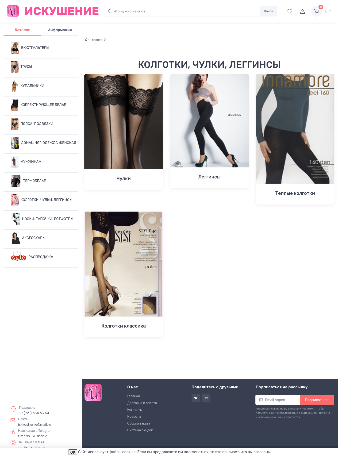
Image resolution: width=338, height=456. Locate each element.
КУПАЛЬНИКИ (27, 86)
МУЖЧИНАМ (26, 162)
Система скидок (140, 430)
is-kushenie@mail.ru (34, 424)
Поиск (268, 11)
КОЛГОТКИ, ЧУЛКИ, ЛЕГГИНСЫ (41, 200)
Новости (134, 417)
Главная (95, 40)
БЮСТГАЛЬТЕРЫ (30, 48)
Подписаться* (317, 400)
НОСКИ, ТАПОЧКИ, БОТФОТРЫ (42, 219)
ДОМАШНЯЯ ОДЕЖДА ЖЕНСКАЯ (43, 143)
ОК (72, 452)
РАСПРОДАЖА (32, 257)
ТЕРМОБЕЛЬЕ (28, 181)
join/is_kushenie (31, 447)
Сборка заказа (138, 423)
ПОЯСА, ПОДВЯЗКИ (32, 124)
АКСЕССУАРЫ (28, 238)
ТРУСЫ (21, 67)
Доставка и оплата (142, 403)
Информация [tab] (60, 30)
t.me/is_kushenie (32, 436)
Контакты (134, 410)
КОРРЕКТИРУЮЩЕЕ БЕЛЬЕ (38, 105)
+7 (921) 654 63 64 (34, 413)
